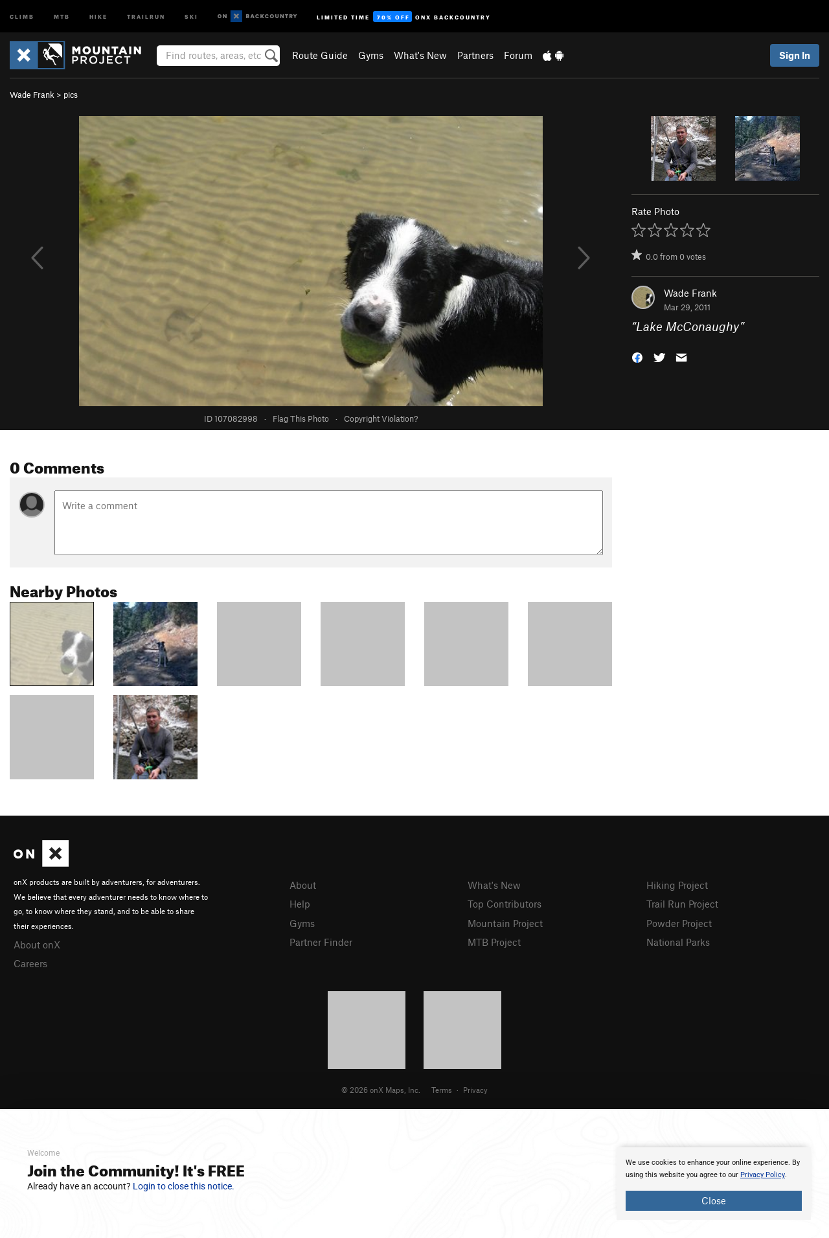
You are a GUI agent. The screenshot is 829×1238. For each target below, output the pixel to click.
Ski (191, 16)
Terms (441, 1089)
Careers (30, 963)
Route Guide (320, 55)
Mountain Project (505, 923)
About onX (37, 944)
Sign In (794, 55)
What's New (420, 55)
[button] (637, 356)
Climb (22, 16)
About (303, 885)
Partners (475, 55)
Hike (98, 16)
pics (70, 94)
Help (300, 904)
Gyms (370, 55)
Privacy (475, 1089)
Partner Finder (321, 942)
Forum (518, 55)
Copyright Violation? (381, 418)
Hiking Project (677, 885)
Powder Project (679, 923)
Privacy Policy (762, 1175)
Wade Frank (32, 94)
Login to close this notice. (183, 1186)
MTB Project (494, 942)
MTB (62, 16)
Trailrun (146, 16)
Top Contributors (504, 904)
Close (713, 1200)
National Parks (678, 942)
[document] (714, 1183)
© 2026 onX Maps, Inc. (380, 1089)
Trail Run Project (682, 904)
